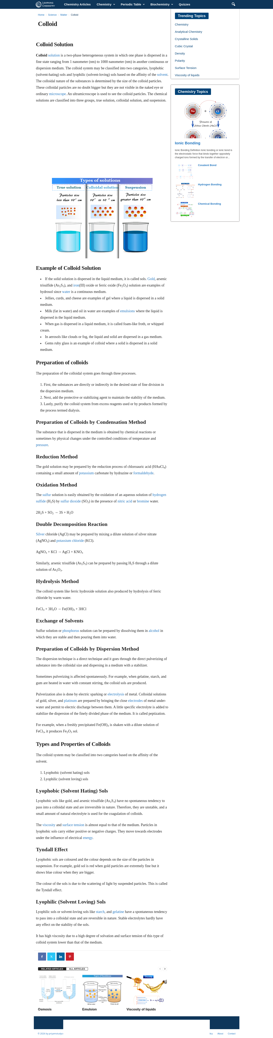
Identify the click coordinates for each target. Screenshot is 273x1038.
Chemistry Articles (77, 4)
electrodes (135, 701)
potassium (86, 473)
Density (180, 53)
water (66, 292)
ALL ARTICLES (77, 969)
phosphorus (70, 631)
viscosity (48, 825)
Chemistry (106, 4)
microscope (57, 94)
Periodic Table (133, 4)
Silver (40, 534)
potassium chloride (70, 541)
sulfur (46, 495)
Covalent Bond (207, 165)
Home (41, 14)
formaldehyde (143, 473)
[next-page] (165, 969)
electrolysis (116, 694)
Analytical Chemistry (188, 31)
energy (87, 838)
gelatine (118, 912)
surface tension (73, 825)
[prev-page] (160, 969)
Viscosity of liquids (141, 1009)
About (220, 1033)
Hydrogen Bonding (210, 184)
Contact (232, 1033)
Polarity (180, 60)
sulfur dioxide (71, 501)
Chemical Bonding (209, 203)
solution (54, 55)
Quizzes (184, 4)
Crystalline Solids (186, 39)
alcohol (154, 631)
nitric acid (125, 501)
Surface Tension (185, 68)
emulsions (127, 311)
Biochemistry (161, 4)
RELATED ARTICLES (52, 969)
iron (76, 285)
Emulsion (89, 1009)
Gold (151, 279)
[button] (233, 4)
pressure (42, 445)
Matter (63, 14)
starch (100, 912)
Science (52, 14)
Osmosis (45, 1009)
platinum (70, 701)
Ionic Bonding (188, 143)
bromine (143, 501)
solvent (162, 75)
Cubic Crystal (184, 46)
